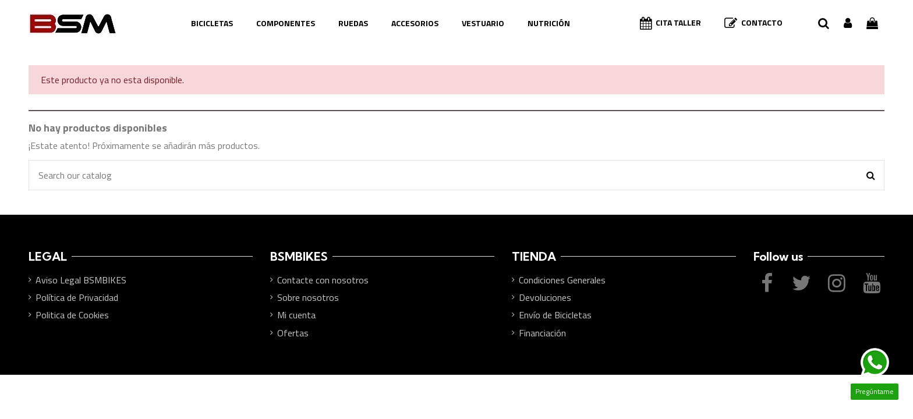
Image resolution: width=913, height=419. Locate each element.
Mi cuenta (296, 315)
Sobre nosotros (308, 297)
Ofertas (293, 333)
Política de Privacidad (77, 297)
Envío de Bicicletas (555, 315)
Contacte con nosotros (323, 280)
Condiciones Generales (562, 280)
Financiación (542, 333)
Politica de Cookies (72, 315)
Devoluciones (545, 297)
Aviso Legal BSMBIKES (81, 280)
